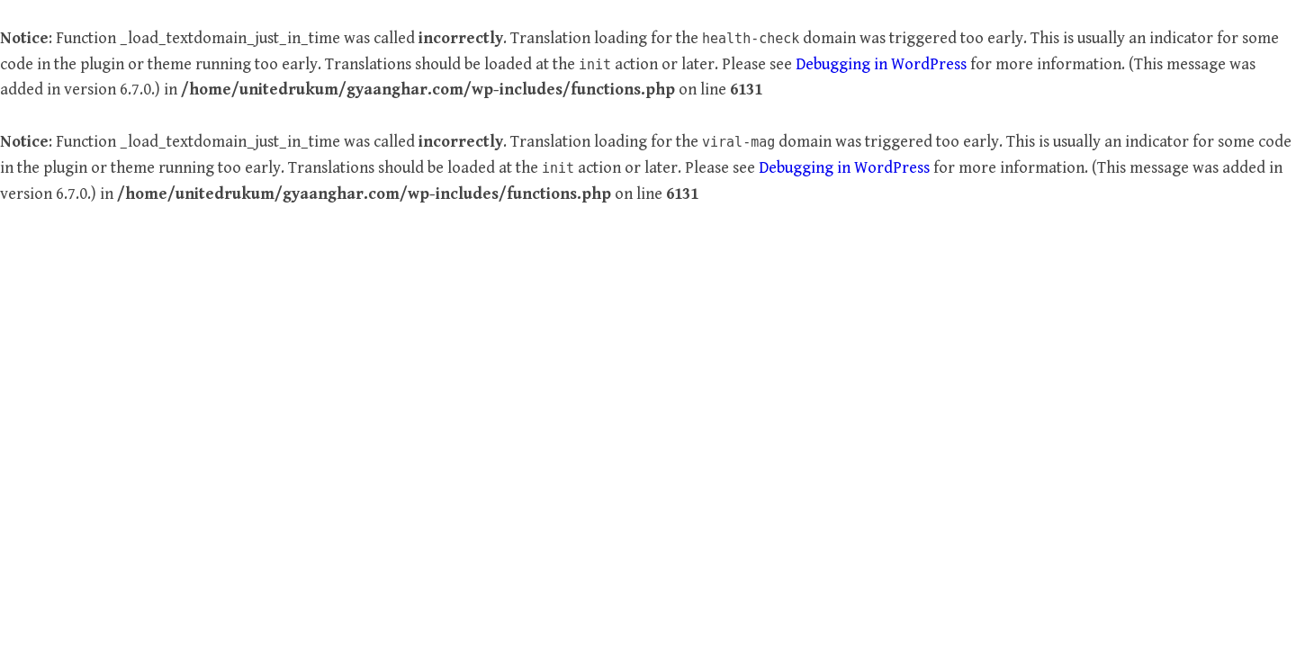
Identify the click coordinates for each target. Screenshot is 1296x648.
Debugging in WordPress (881, 64)
